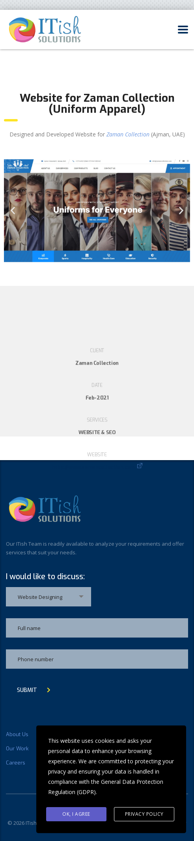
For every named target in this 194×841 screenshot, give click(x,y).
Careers (15, 763)
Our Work (17, 749)
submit (33, 690)
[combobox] (48, 596)
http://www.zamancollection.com (93, 516)
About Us (17, 734)
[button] (13, 211)
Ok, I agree (76, 814)
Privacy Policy (144, 814)
